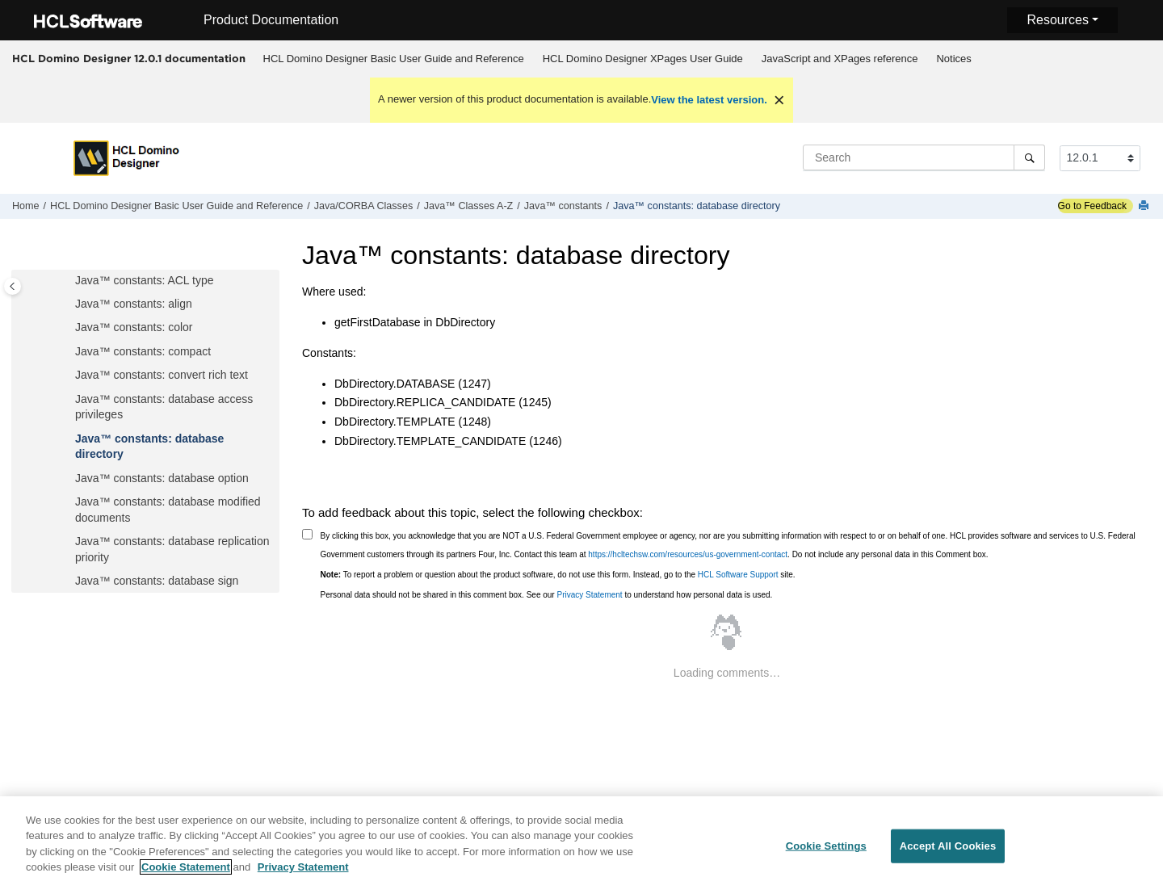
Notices (953, 58)
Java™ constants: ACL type (144, 280)
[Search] (1029, 157)
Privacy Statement (589, 594)
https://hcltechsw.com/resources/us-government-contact (687, 554)
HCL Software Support (738, 574)
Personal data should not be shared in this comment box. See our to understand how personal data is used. (547, 594)
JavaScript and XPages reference (840, 58)
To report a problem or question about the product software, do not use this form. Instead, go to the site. (558, 574)
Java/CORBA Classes (363, 206)
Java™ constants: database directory (696, 206)
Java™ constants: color (134, 327)
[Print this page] (1145, 206)
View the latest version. (709, 100)
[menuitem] (393, 59)
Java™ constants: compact (143, 351)
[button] (68, 281)
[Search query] (924, 157)
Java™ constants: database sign (156, 580)
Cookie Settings (826, 856)
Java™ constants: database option (162, 478)
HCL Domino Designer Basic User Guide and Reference (393, 58)
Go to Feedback (1092, 206)
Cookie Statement (185, 877)
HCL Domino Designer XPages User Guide (643, 58)
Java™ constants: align (133, 303)
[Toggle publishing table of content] (12, 286)
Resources (1057, 20)
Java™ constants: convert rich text (161, 374)
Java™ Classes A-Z (469, 206)
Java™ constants (563, 206)
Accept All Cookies (948, 856)
